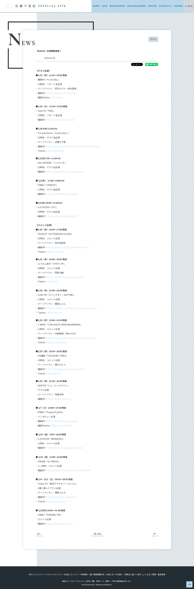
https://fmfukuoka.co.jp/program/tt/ (66, 369)
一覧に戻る (97, 533)
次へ (155, 533)
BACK (153, 39)
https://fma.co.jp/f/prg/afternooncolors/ (68, 247)
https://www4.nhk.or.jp (59, 398)
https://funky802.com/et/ (60, 523)
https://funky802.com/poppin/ (62, 421)
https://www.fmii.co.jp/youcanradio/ (65, 277)
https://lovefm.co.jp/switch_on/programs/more (72, 308)
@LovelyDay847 (56, 150)
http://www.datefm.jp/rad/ (60, 119)
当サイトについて (36, 574)
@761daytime (55, 312)
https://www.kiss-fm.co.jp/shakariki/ (66, 171)
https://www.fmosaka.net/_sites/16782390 (69, 470)
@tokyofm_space (57, 501)
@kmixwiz (57, 97)
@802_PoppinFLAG (62, 425)
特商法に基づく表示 (133, 574)
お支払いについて (71, 574)
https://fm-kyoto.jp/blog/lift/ (62, 216)
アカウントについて (53, 574)
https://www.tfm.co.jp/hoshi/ (62, 497)
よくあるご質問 (149, 574)
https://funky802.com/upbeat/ (62, 193)
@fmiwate (53, 281)
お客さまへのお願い (114, 574)
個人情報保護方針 (97, 574)
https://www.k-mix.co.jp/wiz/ (62, 92)
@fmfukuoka (54, 373)
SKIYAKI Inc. (108, 584)
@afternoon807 (56, 251)
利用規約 (84, 574)
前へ (39, 533)
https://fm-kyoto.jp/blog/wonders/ (65, 447)
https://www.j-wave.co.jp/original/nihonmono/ (71, 337)
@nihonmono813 (57, 342)
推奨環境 (161, 574)
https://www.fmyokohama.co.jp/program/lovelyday (73, 146)
